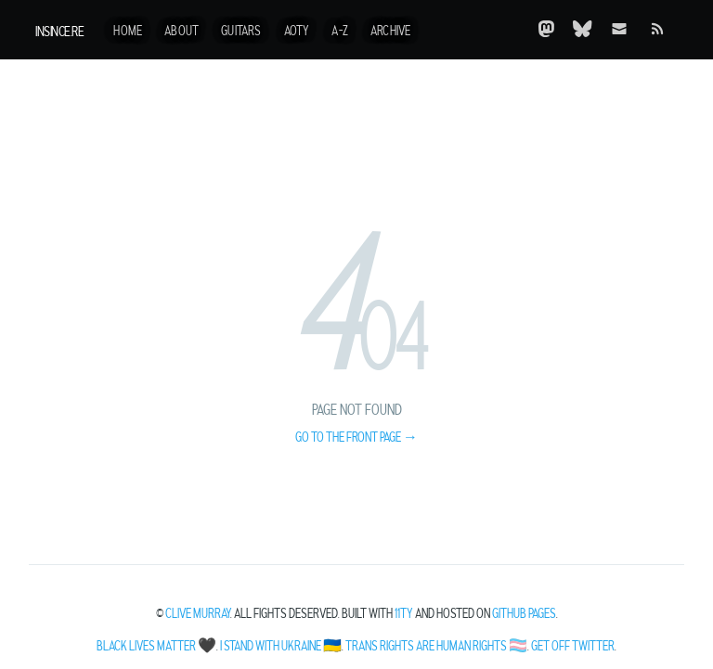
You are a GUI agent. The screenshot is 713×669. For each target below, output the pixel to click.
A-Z (339, 31)
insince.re (59, 32)
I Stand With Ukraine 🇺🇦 (281, 646)
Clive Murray (197, 614)
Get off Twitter (573, 646)
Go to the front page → (356, 438)
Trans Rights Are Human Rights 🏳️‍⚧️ (436, 646)
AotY (297, 31)
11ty (404, 614)
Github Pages (524, 614)
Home (127, 31)
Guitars (241, 31)
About (181, 31)
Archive (390, 31)
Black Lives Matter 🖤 (156, 646)
